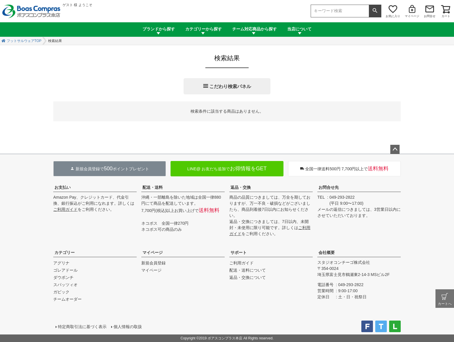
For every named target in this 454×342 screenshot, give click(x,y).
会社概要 (326, 252)
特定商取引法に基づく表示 (82, 326)
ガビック (61, 292)
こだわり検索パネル (230, 86)
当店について (299, 29)
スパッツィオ (65, 284)
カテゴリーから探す (203, 29)
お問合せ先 (328, 187)
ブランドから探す (158, 29)
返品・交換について (247, 277)
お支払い (62, 187)
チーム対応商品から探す (254, 29)
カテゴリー (64, 252)
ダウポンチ (63, 277)
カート (446, 16)
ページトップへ (395, 149)
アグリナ (61, 263)
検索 (375, 11)
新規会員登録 (153, 263)
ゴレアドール (65, 270)
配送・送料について (247, 270)
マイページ (412, 16)
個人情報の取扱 (128, 326)
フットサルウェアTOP (24, 41)
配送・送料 (152, 187)
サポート (238, 252)
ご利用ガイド (65, 209)
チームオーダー (67, 299)
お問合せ (429, 16)
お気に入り (393, 16)
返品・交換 (240, 187)
